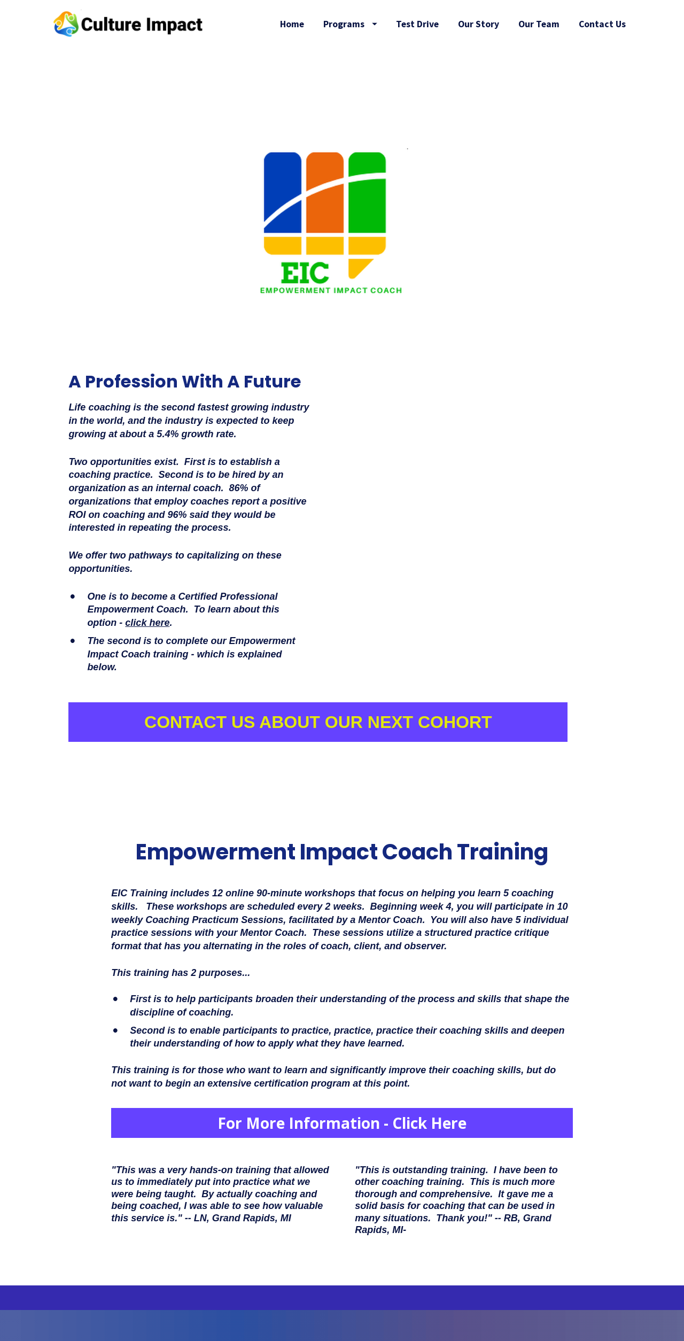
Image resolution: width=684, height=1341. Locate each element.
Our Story (544, 24)
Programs (416, 24)
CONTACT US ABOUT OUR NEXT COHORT (318, 753)
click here (147, 653)
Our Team (605, 24)
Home (358, 24)
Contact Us (602, 54)
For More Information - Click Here (342, 1154)
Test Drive (483, 24)
